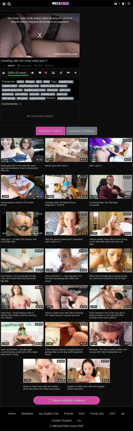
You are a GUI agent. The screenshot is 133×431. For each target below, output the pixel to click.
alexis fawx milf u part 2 (56, 165)
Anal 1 (20, 82)
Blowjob (30, 82)
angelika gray (66, 82)
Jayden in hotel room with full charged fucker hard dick (85, 387)
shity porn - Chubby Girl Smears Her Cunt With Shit (19, 240)
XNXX (47, 82)
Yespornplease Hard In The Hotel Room (17, 203)
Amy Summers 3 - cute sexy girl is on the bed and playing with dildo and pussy (63, 278)
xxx (79, 420)
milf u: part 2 (95, 165)
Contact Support (62, 420)
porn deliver (22, 94)
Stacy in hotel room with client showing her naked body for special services (64, 314)
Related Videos (50, 131)
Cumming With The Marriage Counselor (103, 203)
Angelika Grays (65, 98)
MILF (39, 82)
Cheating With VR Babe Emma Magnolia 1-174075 (60, 203)
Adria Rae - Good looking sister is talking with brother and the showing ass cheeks (18, 315)
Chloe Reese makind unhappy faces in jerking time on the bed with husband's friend (64, 352)
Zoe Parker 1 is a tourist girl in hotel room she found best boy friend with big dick (18, 278)
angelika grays (9, 86)
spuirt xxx (62, 94)
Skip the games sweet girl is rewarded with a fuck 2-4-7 (63, 240)
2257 (112, 413)
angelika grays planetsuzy (54, 86)
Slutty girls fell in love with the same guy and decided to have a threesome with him (19, 168)
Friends (68, 413)
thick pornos (8, 98)
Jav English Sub (49, 413)
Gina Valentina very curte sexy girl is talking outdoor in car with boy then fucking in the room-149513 (107, 315)
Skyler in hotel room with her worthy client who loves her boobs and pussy (41, 387)
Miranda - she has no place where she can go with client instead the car (108, 350)
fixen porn (52, 90)
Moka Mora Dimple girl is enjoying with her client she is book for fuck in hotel (108, 277)
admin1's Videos (81, 131)
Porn (82, 413)
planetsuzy (7, 94)
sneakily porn (48, 94)
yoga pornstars (37, 98)
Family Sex (97, 413)
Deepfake (27, 413)
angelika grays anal (28, 86)
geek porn (65, 90)
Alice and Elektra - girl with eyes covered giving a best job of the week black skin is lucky (19, 352)
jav (123, 413)
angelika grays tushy (34, 90)
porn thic (34, 94)
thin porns (22, 98)
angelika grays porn (12, 90)
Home (12, 413)
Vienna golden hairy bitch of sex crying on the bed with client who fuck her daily (108, 241)
